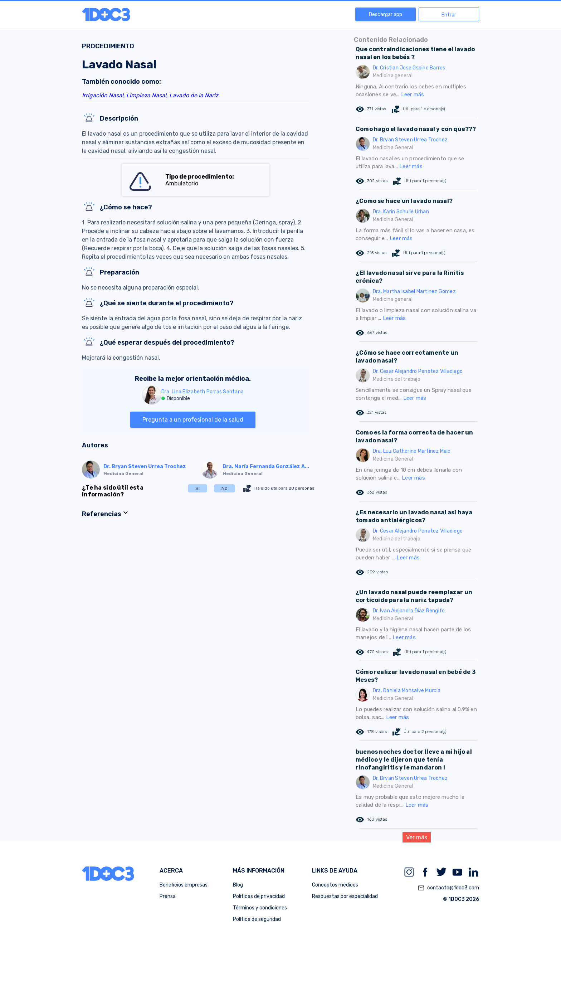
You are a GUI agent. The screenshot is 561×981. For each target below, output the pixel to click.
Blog (238, 885)
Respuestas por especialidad (345, 896)
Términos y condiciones (260, 908)
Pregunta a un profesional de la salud (192, 419)
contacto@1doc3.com (448, 888)
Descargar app (385, 14)
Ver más (416, 837)
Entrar (449, 15)
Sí (197, 488)
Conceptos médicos (335, 885)
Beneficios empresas (184, 885)
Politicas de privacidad (259, 896)
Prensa (168, 896)
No (224, 488)
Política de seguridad (257, 919)
